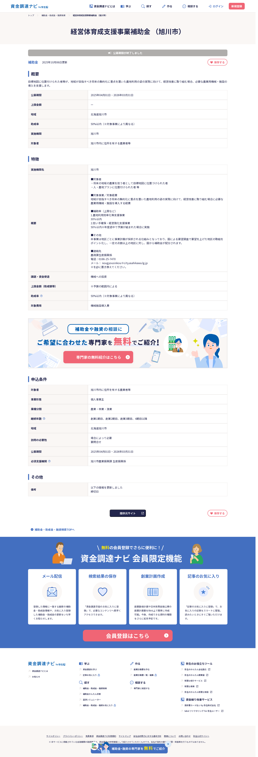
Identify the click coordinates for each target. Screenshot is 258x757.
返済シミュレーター (92, 699)
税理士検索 (190, 686)
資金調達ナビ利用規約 (106, 736)
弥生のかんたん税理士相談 (196, 691)
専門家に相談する (142, 688)
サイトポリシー (53, 736)
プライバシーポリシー (73, 736)
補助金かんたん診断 (92, 693)
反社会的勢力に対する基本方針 (147, 736)
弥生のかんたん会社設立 (195, 669)
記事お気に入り (90, 675)
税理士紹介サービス (194, 680)
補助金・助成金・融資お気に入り (98, 705)
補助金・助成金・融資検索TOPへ (55, 529)
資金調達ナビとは (102, 6)
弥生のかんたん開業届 (195, 675)
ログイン (218, 6)
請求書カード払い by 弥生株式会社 (200, 705)
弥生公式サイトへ (201, 736)
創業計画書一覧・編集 (144, 675)
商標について (170, 736)
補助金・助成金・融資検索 (53, 15)
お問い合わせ (185, 736)
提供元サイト (128, 513)
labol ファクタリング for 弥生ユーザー (202, 710)
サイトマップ (125, 736)
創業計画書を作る (142, 669)
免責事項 (90, 736)
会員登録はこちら (137, 635)
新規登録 (236, 6)
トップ (31, 15)
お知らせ (36, 676)
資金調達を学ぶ (90, 669)
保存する (219, 62)
